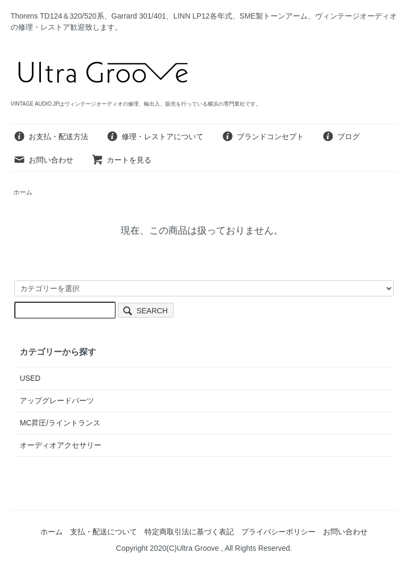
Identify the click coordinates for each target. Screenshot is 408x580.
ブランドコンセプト (263, 136)
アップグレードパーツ (57, 400)
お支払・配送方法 (50, 136)
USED (30, 378)
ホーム (22, 192)
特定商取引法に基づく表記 (189, 531)
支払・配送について (103, 531)
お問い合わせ (43, 160)
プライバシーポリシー (278, 531)
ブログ (341, 136)
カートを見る (121, 160)
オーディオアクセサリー (60, 445)
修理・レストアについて (154, 136)
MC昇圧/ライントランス (60, 423)
